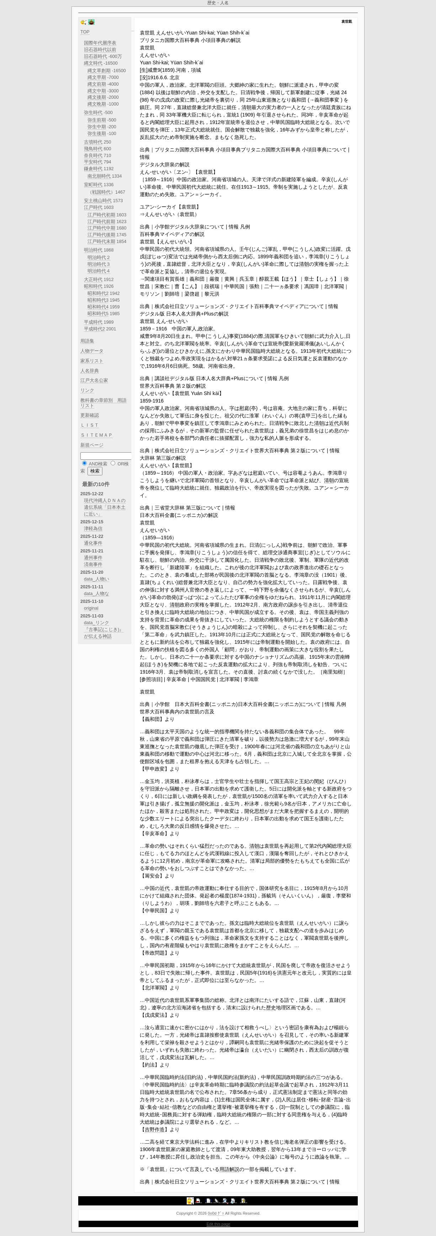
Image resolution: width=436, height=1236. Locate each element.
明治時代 (93, 250)
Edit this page (218, 1224)
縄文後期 (96, 97)
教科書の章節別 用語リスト (103, 403)
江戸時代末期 (101, 241)
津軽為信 (93, 528)
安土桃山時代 (98, 200)
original (91, 608)
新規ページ (91, 445)
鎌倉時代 (93, 168)
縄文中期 (96, 90)
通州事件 (93, 557)
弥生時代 (93, 112)
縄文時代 (93, 63)
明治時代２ (99, 257)
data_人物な (96, 593)
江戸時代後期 (101, 234)
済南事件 (93, 564)
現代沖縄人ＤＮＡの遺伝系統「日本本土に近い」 (105, 507)
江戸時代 (93, 207)
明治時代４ (99, 271)
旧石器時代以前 (100, 49)
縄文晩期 (96, 104)
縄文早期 (96, 77)
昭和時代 (93, 286)
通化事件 (93, 543)
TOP (85, 31)
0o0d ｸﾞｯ (216, 1213)
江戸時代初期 (101, 214)
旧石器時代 (95, 56)
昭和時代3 (97, 300)
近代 (334, 423)
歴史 (271, 1007)
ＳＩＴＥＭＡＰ (96, 435)
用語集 (87, 341)
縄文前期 (96, 84)
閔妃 (319, 781)
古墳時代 (93, 142)
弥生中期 (96, 126)
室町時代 (93, 184)
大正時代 (93, 279)
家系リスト (91, 360)
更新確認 (89, 415)
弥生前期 (96, 120)
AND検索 (98, 464)
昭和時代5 (97, 313)
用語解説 (229, 1169)
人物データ (91, 351)
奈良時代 (93, 155)
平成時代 (93, 322)
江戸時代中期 (101, 228)
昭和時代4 (97, 306)
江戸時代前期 (101, 221)
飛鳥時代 (93, 148)
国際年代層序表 (100, 43)
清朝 (246, 107)
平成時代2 (94, 328)
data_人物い (96, 579)
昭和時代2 (97, 293)
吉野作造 (155, 1129)
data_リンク (96, 622)
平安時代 (93, 162)
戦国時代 (101, 192)
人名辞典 (89, 370)
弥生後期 (96, 133)
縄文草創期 (99, 70)
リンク (87, 390)
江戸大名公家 (94, 380)
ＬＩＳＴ (89, 425)
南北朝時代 (99, 176)
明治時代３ (99, 264)
